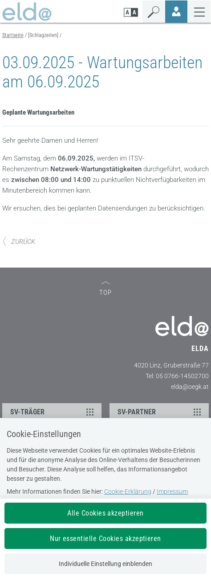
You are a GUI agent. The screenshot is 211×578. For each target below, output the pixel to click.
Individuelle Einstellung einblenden (105, 563)
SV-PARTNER (160, 411)
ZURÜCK (18, 242)
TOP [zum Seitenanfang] (105, 289)
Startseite (13, 35)
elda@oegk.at (190, 386)
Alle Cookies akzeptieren (105, 513)
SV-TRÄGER (53, 411)
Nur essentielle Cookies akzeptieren (105, 538)
